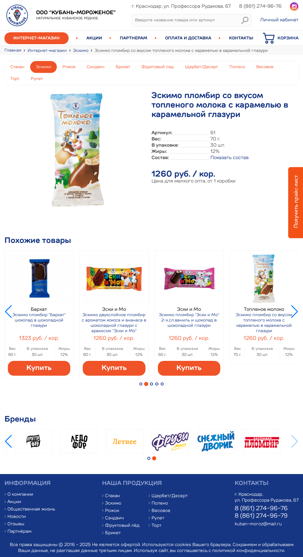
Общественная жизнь (31, 509)
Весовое (264, 67)
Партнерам (133, 38)
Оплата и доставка (188, 38)
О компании (20, 494)
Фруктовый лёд (122, 526)
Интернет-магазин (36, 38)
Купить (38, 368)
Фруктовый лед (157, 67)
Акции (94, 38)
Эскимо (80, 51)
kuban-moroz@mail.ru (258, 524)
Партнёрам (19, 531)
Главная (12, 50)
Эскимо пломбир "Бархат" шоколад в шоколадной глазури (39, 320)
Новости (16, 517)
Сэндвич (95, 67)
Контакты (241, 38)
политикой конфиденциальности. (248, 551)
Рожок (68, 67)
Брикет (123, 67)
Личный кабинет (279, 20)
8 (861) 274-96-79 (261, 516)
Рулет (37, 79)
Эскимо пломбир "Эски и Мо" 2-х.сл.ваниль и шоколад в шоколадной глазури (189, 320)
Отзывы (15, 524)
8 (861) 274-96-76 (261, 509)
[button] (141, 384)
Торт (15, 79)
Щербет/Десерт (201, 67)
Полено (237, 67)
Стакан (17, 67)
